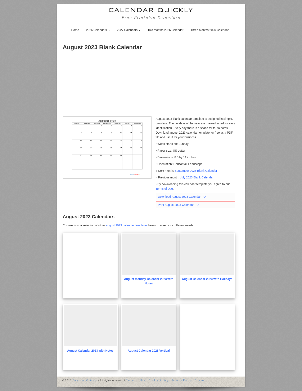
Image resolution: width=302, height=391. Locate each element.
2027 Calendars (129, 30)
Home (75, 30)
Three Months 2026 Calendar (209, 30)
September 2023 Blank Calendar (196, 170)
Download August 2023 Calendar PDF (183, 196)
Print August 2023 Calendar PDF (179, 204)
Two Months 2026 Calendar (165, 30)
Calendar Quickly (151, 10)
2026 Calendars (98, 30)
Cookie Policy (158, 380)
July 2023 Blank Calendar (196, 177)
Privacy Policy (181, 380)
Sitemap (201, 380)
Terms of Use (164, 188)
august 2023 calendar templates (127, 225)
